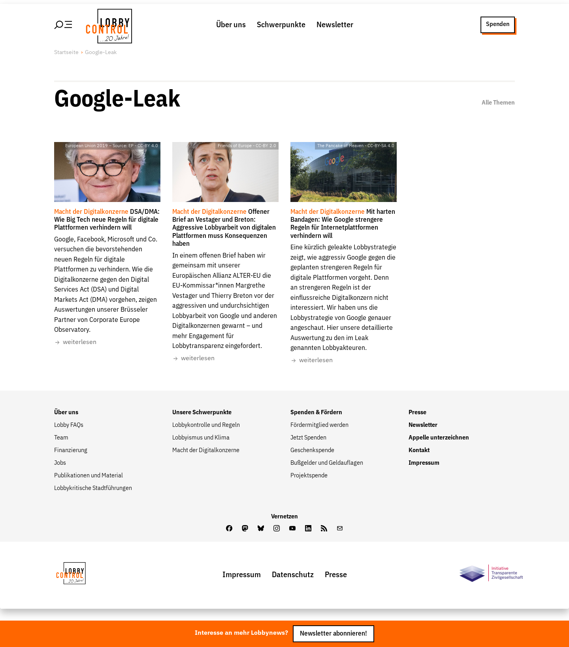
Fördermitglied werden (319, 425)
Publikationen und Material (88, 476)
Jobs (60, 463)
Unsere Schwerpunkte (202, 413)
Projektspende (309, 476)
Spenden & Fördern (316, 413)
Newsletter (335, 25)
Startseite (66, 52)
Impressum (424, 463)
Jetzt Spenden (308, 438)
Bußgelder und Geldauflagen (326, 463)
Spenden (497, 24)
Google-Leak (101, 52)
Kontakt (419, 450)
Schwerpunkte (281, 25)
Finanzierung (70, 450)
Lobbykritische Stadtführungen (93, 488)
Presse (417, 413)
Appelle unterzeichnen (439, 438)
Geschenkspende (312, 450)
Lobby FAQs (68, 425)
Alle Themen (498, 103)
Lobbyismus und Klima (201, 438)
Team (61, 438)
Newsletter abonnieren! (333, 633)
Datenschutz (293, 575)
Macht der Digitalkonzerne (205, 450)
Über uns (231, 25)
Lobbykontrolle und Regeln (206, 425)
